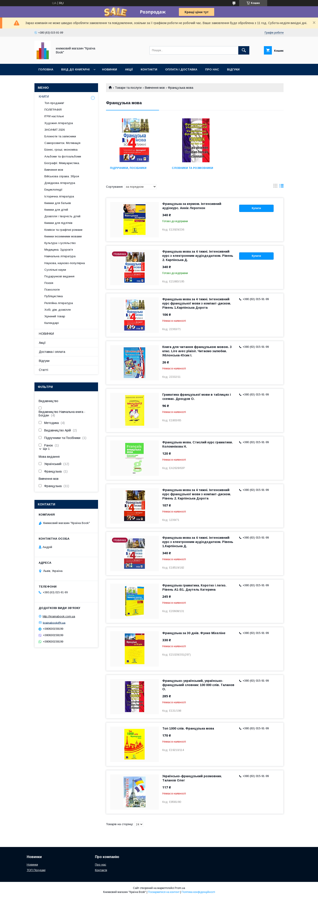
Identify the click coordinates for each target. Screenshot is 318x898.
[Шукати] (243, 50)
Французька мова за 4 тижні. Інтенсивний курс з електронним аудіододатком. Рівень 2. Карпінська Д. (197, 256)
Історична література (59, 196)
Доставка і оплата (52, 352)
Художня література (58, 123)
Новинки (109, 69)
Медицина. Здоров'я (58, 249)
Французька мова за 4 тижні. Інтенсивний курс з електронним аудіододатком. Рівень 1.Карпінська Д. (197, 542)
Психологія (52, 289)
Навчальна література (60, 256)
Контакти (149, 69)
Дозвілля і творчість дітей (62, 216)
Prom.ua (180, 888)
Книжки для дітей (56, 209)
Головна (45, 69)
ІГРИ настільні (54, 116)
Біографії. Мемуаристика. (62, 163)
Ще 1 (46, 448)
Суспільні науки (55, 269)
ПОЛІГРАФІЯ (53, 109)
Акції (129, 69)
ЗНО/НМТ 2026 (54, 129)
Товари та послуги (128, 87)
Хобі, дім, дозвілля (57, 309)
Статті (43, 370)
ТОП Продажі (36, 870)
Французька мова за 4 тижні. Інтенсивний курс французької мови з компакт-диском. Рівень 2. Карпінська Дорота (196, 494)
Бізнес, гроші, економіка (61, 149)
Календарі (51, 323)
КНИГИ (44, 96)
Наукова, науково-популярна (64, 263)
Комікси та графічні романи (63, 229)
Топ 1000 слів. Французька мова (188, 728)
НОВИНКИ (46, 333)
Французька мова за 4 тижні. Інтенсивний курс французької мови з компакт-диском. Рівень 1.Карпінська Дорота (196, 303)
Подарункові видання (59, 276)
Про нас (212, 69)
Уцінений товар (54, 316)
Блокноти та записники (60, 136)
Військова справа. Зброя (61, 176)
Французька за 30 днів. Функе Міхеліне (193, 633)
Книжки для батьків (57, 203)
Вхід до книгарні (75, 69)
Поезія (48, 283)
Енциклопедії (53, 189)
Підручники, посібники (128, 168)
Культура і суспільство (60, 243)
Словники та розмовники (191, 168)
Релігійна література (58, 303)
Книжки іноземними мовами (63, 236)
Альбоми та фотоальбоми (62, 156)
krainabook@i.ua (54, 622)
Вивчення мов (155, 87)
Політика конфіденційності (198, 892)
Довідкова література (59, 183)
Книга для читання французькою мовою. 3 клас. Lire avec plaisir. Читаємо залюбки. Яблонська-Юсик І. (197, 351)
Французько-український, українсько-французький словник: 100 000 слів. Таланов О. (198, 685)
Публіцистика (53, 296)
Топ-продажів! (54, 103)
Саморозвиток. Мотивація (62, 143)
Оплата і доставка (181, 69)
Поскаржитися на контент (164, 892)
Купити (256, 208)
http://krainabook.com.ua (59, 616)
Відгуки (233, 69)
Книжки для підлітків (58, 223)
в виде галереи (275, 187)
